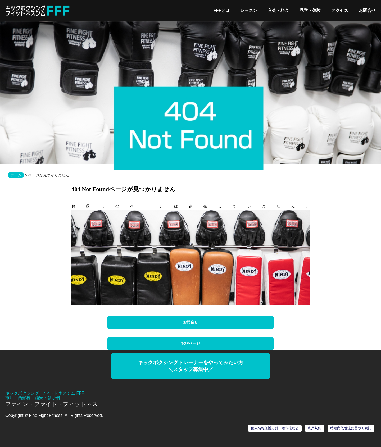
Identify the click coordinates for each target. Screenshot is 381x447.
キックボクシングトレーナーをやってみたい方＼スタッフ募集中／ (190, 366)
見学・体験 (310, 10)
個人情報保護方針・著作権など (275, 428)
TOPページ (190, 343)
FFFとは (222, 10)
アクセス (339, 10)
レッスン (248, 10)
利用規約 (314, 428)
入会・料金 (278, 10)
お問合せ (367, 10)
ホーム (15, 175)
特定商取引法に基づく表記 (350, 428)
